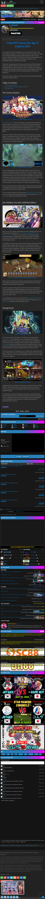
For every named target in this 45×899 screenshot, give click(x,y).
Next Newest (12, 414)
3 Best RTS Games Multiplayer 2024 (9, 483)
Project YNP (22, 233)
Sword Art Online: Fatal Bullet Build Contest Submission (14, 577)
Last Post (2, 19)
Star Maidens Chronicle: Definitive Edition (17, 86)
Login (3, 5)
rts (16, 754)
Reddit (24, 424)
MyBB (6, 897)
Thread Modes (41, 22)
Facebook (4, 424)
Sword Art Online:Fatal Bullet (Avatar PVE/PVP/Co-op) (14, 611)
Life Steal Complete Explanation (8, 600)
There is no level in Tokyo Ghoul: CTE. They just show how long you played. (19, 588)
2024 (3, 754)
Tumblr (14, 426)
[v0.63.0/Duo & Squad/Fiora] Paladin (9, 583)
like (26, 754)
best (37, 754)
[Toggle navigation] (41, 2)
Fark (2, 427)
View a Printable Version (7, 509)
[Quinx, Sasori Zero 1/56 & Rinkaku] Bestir (11, 571)
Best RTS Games (34, 8)
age (8, 754)
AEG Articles (25, 8)
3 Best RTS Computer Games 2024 (9, 500)
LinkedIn (14, 427)
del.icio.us (4, 426)
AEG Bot (7, 774)
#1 (41, 38)
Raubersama (19, 624)
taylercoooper (41, 469)
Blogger (35, 426)
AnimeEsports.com (4, 8)
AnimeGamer (26, 39)
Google (35, 427)
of (12, 754)
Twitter (14, 424)
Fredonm (6, 561)
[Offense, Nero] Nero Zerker (7, 580)
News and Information (16, 8)
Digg (35, 424)
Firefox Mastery (5, 591)
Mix (24, 427)
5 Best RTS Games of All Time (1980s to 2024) (12, 466)
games (20, 754)
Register (10, 5)
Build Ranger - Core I (6, 574)
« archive (42, 757)
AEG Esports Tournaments (33, 192)
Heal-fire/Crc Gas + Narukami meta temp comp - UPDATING (16, 605)
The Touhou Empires (11, 85)
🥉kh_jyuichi (6, 558)
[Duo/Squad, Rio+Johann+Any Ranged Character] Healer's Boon (16, 617)
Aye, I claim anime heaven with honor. (13, 892)
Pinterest (25, 426)
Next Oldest (5, 414)
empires (31, 754)
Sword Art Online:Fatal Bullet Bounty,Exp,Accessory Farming (15, 594)
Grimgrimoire (9, 88)
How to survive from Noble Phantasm (10, 597)
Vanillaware (6, 344)
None (2, 608)
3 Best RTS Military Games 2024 (8, 474)
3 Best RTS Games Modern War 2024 (9, 491)
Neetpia (34, 127)
